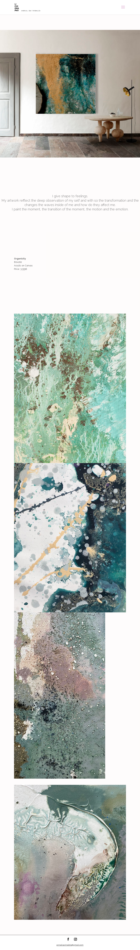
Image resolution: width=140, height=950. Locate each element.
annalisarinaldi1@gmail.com (70, 945)
